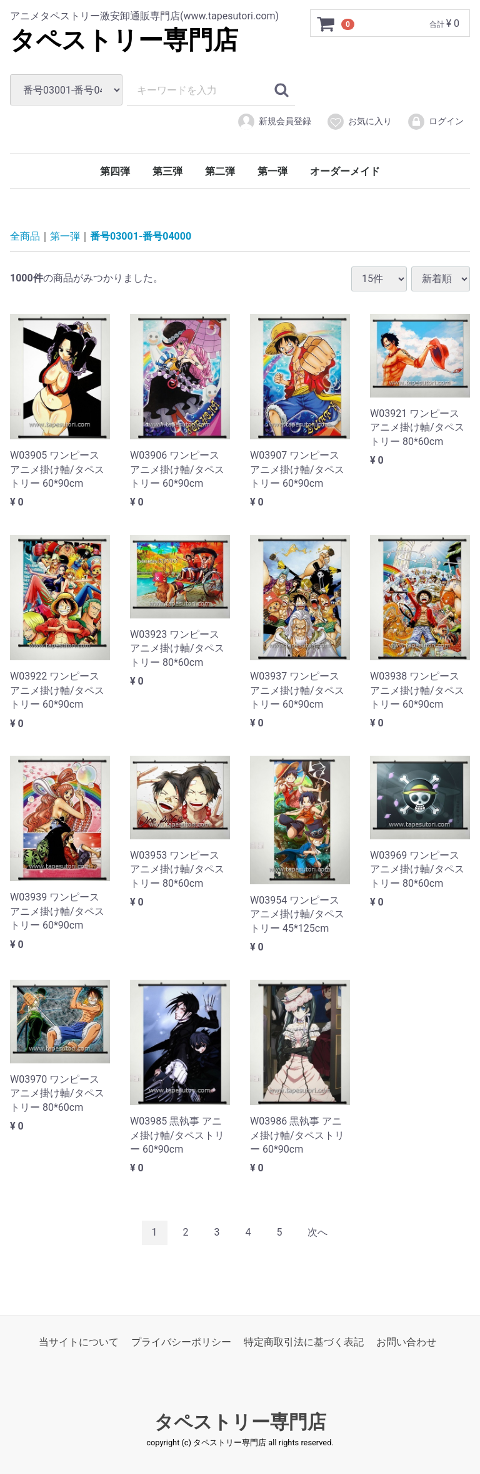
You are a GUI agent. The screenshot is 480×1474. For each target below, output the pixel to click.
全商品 (25, 236)
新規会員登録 (274, 121)
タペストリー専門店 (124, 40)
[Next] (318, 1233)
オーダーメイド (345, 171)
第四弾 (115, 171)
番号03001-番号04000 (140, 236)
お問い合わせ (406, 1341)
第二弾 (220, 171)
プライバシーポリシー (181, 1341)
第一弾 (273, 171)
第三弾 (167, 171)
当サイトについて (79, 1341)
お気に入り (359, 121)
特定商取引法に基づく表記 (304, 1341)
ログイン (435, 121)
